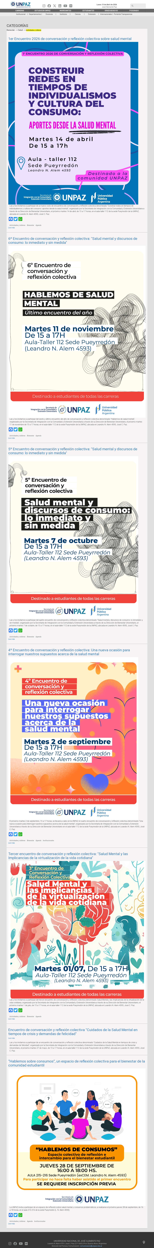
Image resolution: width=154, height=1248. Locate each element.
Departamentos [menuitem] (35, 14)
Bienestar (30, 225)
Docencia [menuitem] (49, 14)
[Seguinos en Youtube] (65, 6)
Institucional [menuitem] (20, 14)
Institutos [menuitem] (63, 14)
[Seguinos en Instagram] (43, 6)
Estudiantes (88, 11)
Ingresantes (65, 11)
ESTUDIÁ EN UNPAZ (43, 11)
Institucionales (48, 840)
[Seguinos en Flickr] (70, 6)
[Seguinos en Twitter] (54, 6)
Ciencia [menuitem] (77, 14)
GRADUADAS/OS (111, 11)
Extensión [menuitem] (92, 14)
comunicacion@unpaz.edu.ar (91, 1246)
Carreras (19, 11)
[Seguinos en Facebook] (49, 6)
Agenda (38, 225)
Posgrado (134, 11)
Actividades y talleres (17, 225)
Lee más (11, 228)
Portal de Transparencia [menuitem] (123, 14)
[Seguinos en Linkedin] (59, 6)
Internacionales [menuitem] (106, 14)
